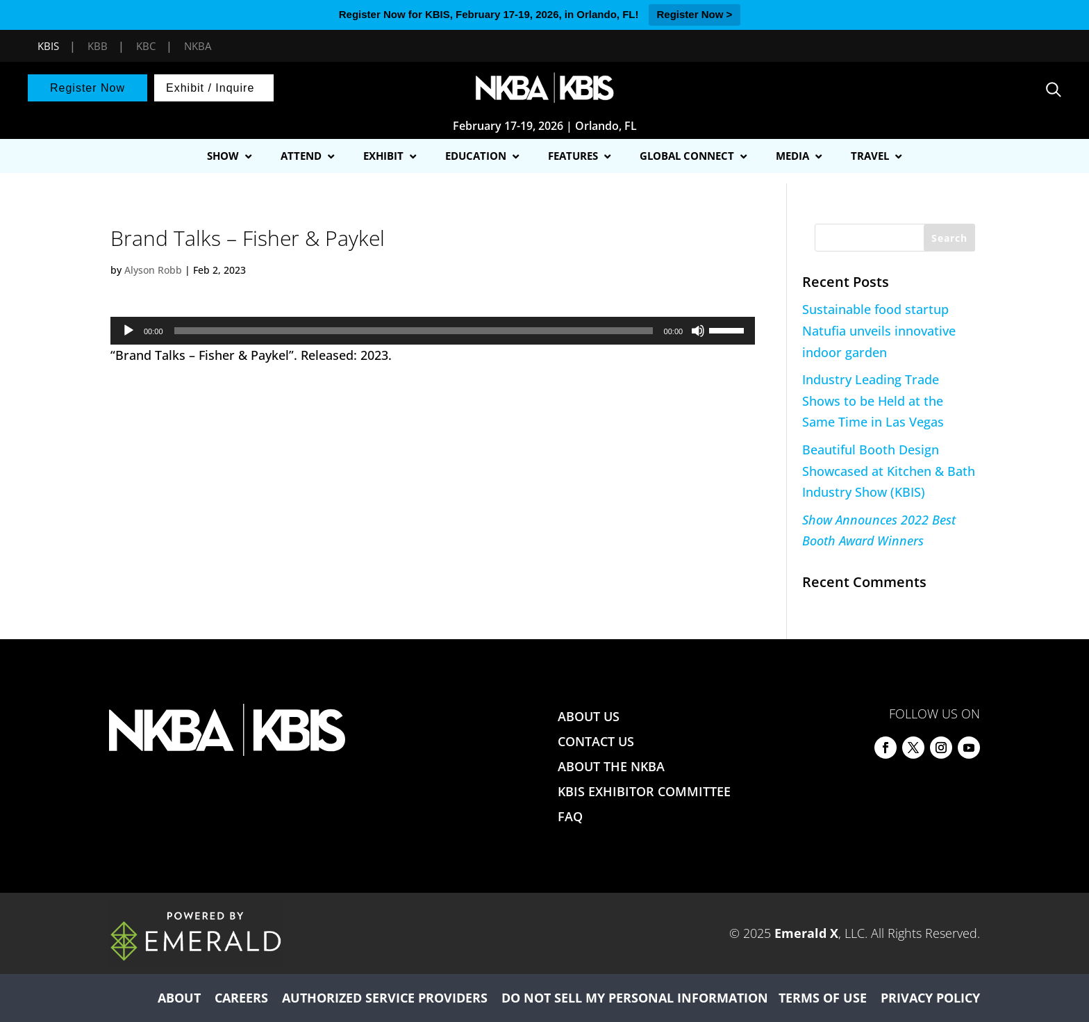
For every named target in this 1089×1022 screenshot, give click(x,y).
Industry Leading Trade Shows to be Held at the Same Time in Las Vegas (873, 400)
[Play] (128, 331)
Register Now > (695, 14)
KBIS (48, 46)
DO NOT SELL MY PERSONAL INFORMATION (634, 997)
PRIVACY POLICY (930, 997)
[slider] (413, 330)
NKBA (197, 46)
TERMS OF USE (823, 997)
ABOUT (179, 997)
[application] (432, 331)
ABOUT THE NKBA (611, 766)
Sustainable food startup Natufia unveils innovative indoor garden (879, 330)
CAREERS (241, 997)
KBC (146, 46)
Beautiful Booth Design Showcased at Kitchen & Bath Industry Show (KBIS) (888, 470)
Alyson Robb (153, 270)
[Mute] (698, 331)
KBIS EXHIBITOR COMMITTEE (644, 791)
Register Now (87, 88)
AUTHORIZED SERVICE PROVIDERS (385, 997)
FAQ (570, 816)
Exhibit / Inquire (210, 88)
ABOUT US (589, 716)
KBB (98, 46)
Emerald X (806, 933)
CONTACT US (596, 741)
